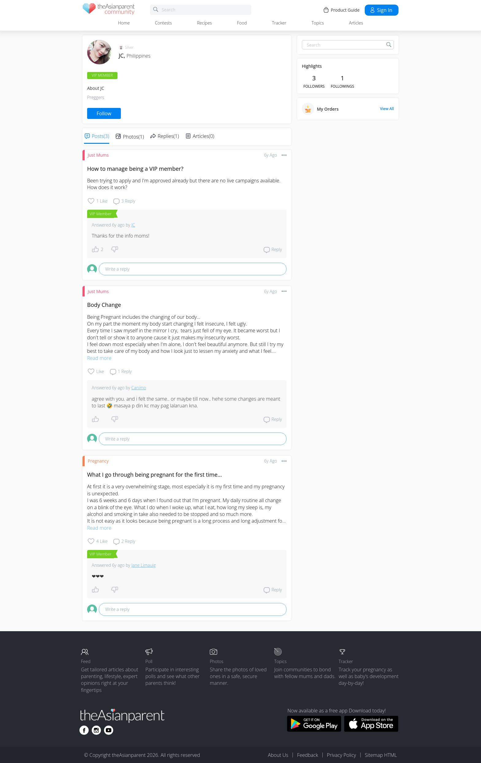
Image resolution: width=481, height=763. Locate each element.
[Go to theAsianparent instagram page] (96, 730)
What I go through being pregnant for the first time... (154, 474)
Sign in (380, 10)
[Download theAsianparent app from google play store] (314, 730)
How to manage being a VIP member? (135, 168)
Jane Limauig (143, 565)
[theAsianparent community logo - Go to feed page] (109, 10)
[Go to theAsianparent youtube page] (108, 730)
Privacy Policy (341, 755)
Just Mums (98, 155)
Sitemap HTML (381, 755)
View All (387, 108)
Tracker (279, 23)
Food (242, 23)
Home (124, 23)
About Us (278, 755)
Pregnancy (98, 461)
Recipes (204, 23)
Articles (356, 23)
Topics (317, 23)
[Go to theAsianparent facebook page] (84, 730)
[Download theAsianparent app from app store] (371, 730)
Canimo (138, 388)
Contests (163, 23)
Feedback (307, 755)
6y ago (270, 155)
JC (133, 225)
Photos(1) (133, 136)
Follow (104, 113)
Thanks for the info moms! (120, 235)
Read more (99, 358)
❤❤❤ (98, 576)
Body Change (104, 304)
